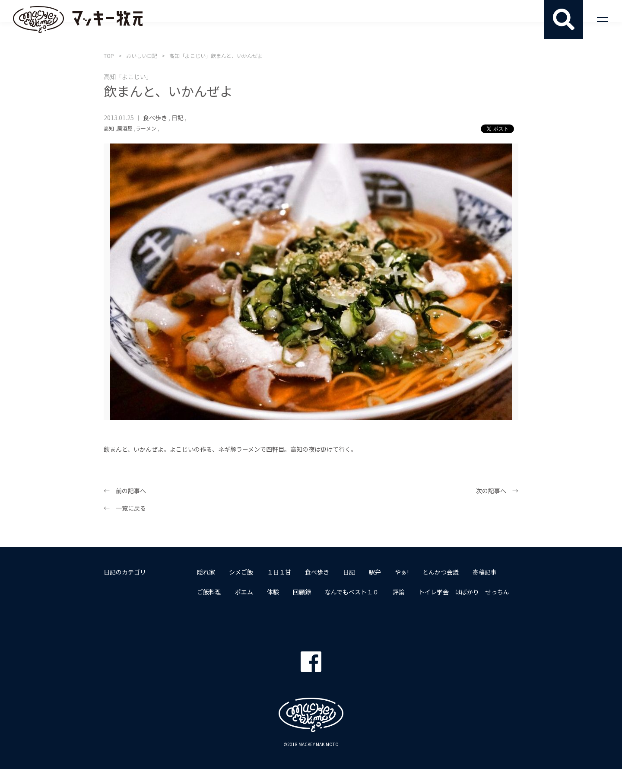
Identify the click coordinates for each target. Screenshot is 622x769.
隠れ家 (206, 572)
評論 (399, 591)
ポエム (244, 591)
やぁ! (402, 572)
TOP (109, 55)
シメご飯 (241, 572)
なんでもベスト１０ (352, 591)
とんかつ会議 (440, 572)
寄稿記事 (485, 572)
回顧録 (302, 591)
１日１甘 (279, 572)
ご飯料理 (209, 591)
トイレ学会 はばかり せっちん (464, 591)
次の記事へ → (497, 490)
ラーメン (146, 128)
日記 (177, 117)
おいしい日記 (141, 55)
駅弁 (375, 572)
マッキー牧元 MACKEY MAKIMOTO (78, 19)
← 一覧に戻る (125, 508)
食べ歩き (155, 117)
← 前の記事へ (125, 490)
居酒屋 (125, 128)
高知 (109, 128)
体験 (273, 591)
